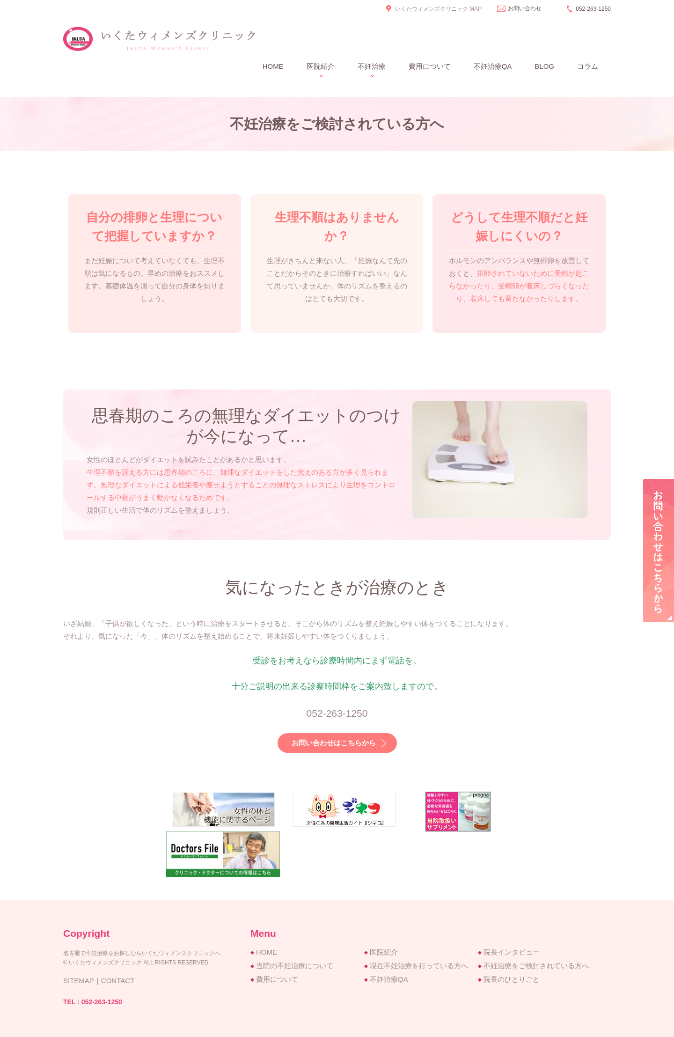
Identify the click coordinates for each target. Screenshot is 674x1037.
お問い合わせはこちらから (334, 743)
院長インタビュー (512, 952)
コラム (587, 66)
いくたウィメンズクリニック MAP (438, 9)
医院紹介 (384, 952)
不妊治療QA (493, 66)
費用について (430, 66)
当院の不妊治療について (294, 966)
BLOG (544, 66)
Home (273, 66)
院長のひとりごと (512, 979)
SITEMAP (78, 981)
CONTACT (117, 981)
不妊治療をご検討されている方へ (536, 966)
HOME (266, 952)
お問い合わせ (525, 8)
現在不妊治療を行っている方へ (419, 966)
